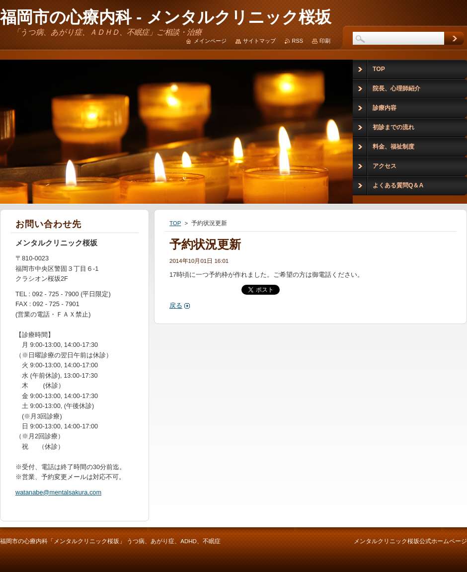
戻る (175, 305)
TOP (175, 223)
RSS (297, 41)
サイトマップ (259, 41)
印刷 (324, 41)
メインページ (210, 41)
